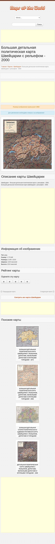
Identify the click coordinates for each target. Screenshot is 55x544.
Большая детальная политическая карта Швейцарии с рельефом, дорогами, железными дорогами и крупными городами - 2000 (27, 394)
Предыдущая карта (9, 291)
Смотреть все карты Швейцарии (27, 297)
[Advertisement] (27, 36)
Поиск (39, 24)
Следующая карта (46, 291)
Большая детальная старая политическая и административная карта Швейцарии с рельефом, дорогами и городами (27, 432)
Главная (4, 66)
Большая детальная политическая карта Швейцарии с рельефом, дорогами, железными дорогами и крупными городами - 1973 (27, 355)
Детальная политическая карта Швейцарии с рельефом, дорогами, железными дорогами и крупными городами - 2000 (27, 469)
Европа (10, 66)
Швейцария (17, 66)
